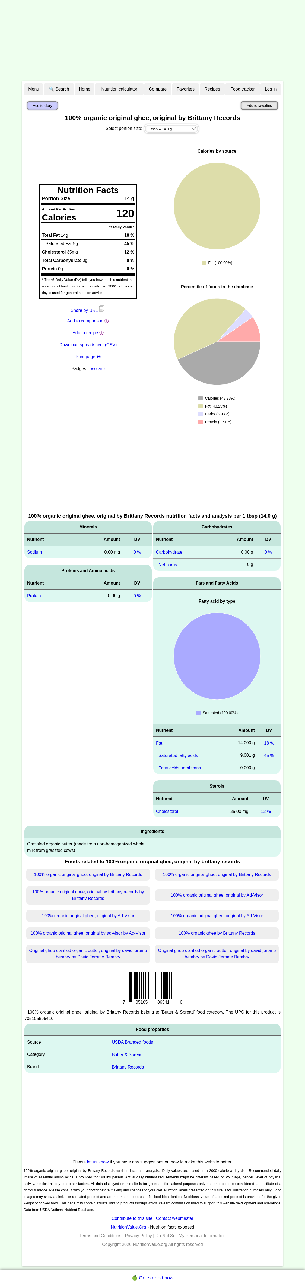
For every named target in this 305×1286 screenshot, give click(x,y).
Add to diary (42, 106)
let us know (98, 1162)
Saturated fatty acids (178, 755)
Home (84, 89)
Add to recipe (85, 333)
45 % (269, 755)
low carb (96, 368)
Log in (271, 89)
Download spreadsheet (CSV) (88, 344)
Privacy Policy (138, 1235)
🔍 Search (59, 89)
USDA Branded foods (132, 1042)
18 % (269, 743)
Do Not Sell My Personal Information (190, 1235)
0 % (137, 552)
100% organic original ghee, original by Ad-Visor (217, 895)
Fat (159, 743)
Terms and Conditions (100, 1235)
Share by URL (88, 310)
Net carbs (167, 564)
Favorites (186, 89)
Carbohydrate (169, 552)
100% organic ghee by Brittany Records (217, 933)
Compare (158, 89)
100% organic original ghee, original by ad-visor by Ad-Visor (88, 933)
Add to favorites (259, 106)
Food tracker (242, 89)
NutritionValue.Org (128, 1227)
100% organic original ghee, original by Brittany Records (88, 874)
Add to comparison (85, 321)
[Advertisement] (152, 41)
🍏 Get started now (152, 1278)
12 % (266, 811)
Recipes (212, 89)
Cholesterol (167, 811)
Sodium (34, 552)
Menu (33, 89)
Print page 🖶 (87, 356)
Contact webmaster (174, 1218)
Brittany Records (128, 1066)
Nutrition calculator (119, 89)
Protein (34, 596)
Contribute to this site (132, 1218)
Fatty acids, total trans (179, 767)
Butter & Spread (127, 1054)
